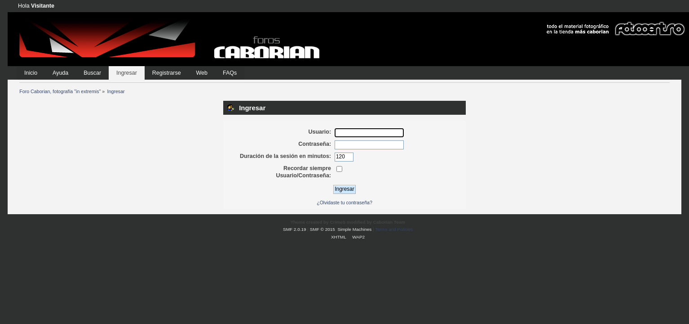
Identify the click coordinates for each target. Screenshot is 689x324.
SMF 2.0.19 (294, 229)
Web (202, 73)
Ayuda (60, 73)
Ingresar (126, 73)
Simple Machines (354, 229)
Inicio (30, 73)
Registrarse (166, 73)
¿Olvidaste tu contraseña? (344, 202)
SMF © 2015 (322, 229)
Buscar (92, 73)
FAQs (230, 73)
